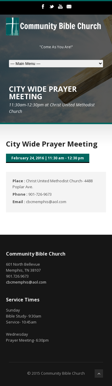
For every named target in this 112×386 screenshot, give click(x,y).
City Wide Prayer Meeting (51, 144)
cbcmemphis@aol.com (26, 282)
